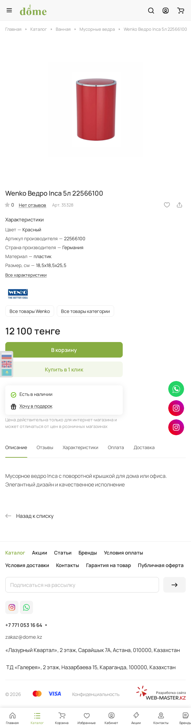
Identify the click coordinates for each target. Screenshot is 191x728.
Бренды (88, 552)
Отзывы (45, 447)
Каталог (15, 552)
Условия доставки (27, 565)
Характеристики (80, 447)
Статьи (63, 552)
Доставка (144, 447)
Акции (39, 552)
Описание (16, 447)
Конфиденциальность (95, 694)
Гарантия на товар (108, 565)
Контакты (67, 565)
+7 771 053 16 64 (23, 625)
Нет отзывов (32, 205)
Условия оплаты (123, 552)
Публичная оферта (161, 565)
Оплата (116, 447)
